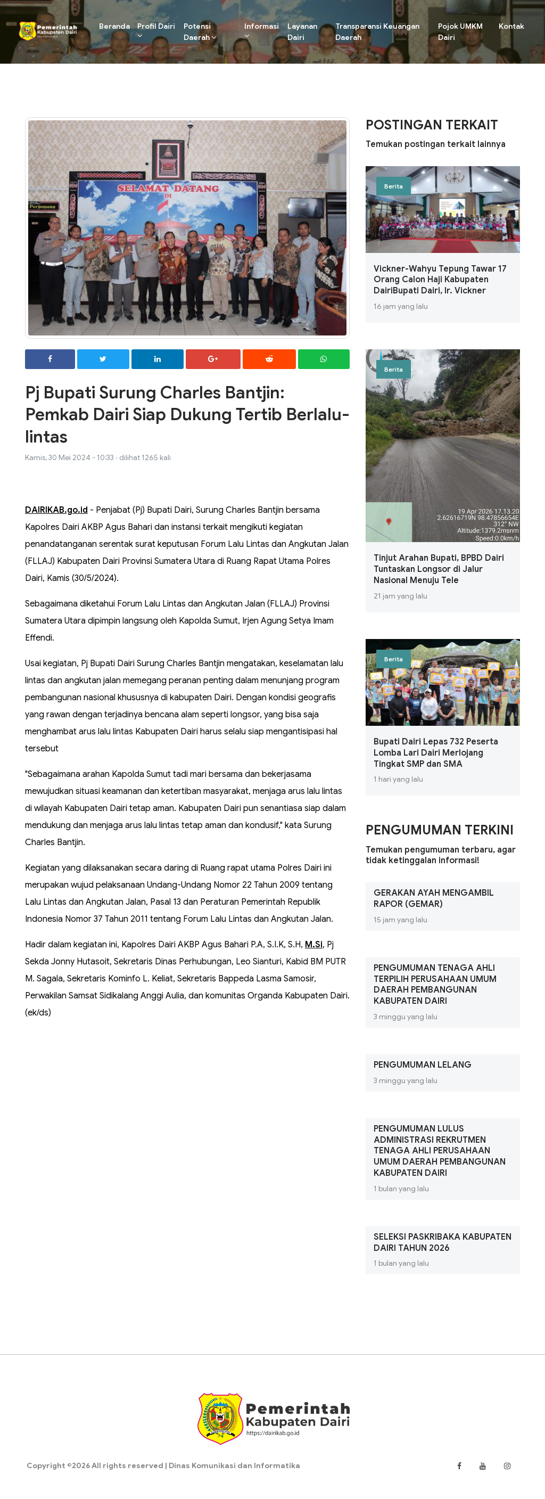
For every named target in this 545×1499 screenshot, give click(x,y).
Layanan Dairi (301, 31)
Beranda (114, 25)
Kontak (512, 26)
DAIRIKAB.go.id (56, 510)
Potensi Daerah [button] (198, 31)
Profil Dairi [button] (155, 30)
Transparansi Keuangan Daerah (377, 31)
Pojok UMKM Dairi (460, 31)
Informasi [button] (260, 30)
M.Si (314, 944)
